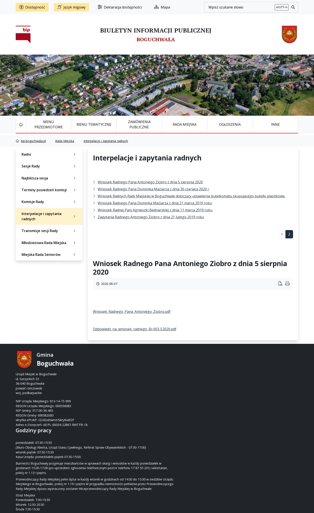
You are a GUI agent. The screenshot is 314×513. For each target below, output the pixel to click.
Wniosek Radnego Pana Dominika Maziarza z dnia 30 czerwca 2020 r (153, 189)
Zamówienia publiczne (139, 124)
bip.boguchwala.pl (33, 141)
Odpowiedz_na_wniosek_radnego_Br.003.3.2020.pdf (134, 329)
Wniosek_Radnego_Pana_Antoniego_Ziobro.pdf (132, 311)
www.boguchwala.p (174, 379)
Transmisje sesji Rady (49, 230)
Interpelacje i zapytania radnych (106, 141)
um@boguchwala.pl (184, 374)
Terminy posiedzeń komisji (49, 190)
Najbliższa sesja (49, 178)
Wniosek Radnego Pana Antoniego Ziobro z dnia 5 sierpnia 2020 (150, 182)
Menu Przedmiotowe (48, 124)
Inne (275, 124)
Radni (49, 154)
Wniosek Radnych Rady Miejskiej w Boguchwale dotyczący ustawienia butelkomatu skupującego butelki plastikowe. (191, 196)
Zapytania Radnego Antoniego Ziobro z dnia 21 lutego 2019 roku (151, 217)
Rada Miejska (184, 124)
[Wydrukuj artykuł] (281, 284)
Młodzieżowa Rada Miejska (49, 242)
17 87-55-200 (174, 365)
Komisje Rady (49, 201)
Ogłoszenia (230, 124)
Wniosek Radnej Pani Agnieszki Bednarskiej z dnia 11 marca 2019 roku (155, 210)
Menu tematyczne (94, 124)
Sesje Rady (49, 166)
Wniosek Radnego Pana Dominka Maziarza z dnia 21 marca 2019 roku (155, 203)
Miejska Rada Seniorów (49, 254)
